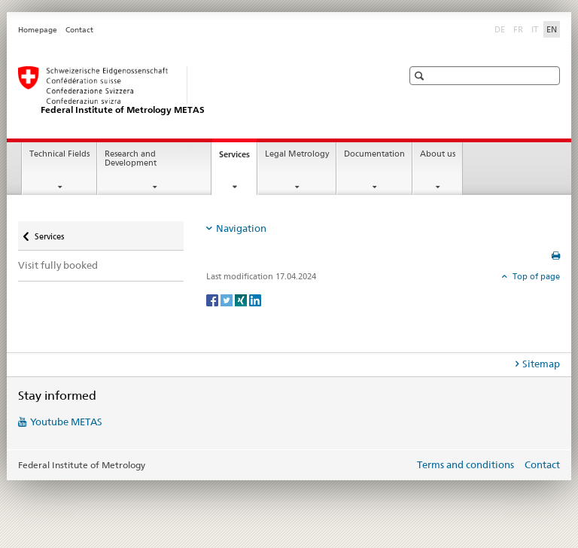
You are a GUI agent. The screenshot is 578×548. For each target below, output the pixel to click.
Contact (79, 30)
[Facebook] (213, 299)
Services (238, 158)
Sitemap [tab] (541, 364)
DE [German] (501, 29)
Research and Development (131, 159)
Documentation (374, 154)
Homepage (37, 30)
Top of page (535, 276)
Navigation (241, 228)
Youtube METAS (66, 422)
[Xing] (242, 299)
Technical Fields (59, 154)
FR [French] (519, 29)
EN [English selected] (551, 29)
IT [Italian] (536, 29)
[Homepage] (195, 91)
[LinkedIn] (255, 299)
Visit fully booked (58, 265)
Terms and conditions (465, 464)
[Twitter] (228, 299)
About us (437, 154)
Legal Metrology (297, 154)
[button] (421, 75)
